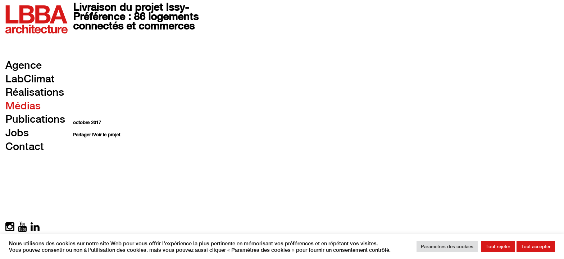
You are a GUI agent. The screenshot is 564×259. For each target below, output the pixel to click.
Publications (35, 119)
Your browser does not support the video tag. (158, 75)
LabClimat (30, 79)
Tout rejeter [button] (498, 246)
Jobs (17, 132)
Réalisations (34, 92)
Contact (24, 146)
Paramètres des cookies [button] (447, 246)
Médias (23, 106)
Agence (23, 65)
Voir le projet (106, 134)
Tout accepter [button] (536, 246)
